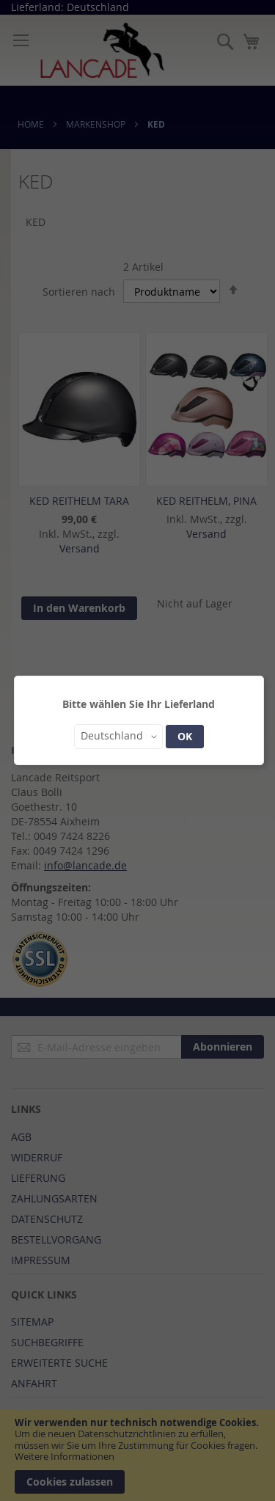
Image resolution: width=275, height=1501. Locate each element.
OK (184, 736)
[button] (118, 736)
